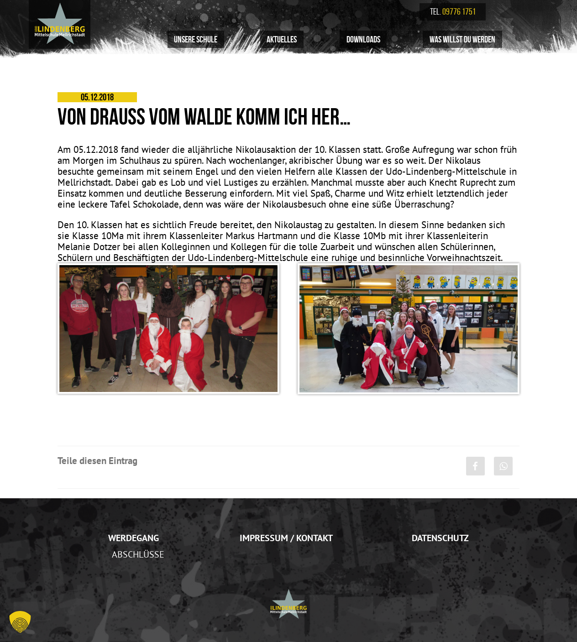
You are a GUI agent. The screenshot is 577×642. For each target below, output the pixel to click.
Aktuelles (282, 39)
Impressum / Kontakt (286, 538)
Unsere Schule (195, 39)
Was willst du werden (462, 39)
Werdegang (133, 538)
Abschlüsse (138, 554)
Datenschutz (440, 538)
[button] (20, 622)
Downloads (363, 39)
